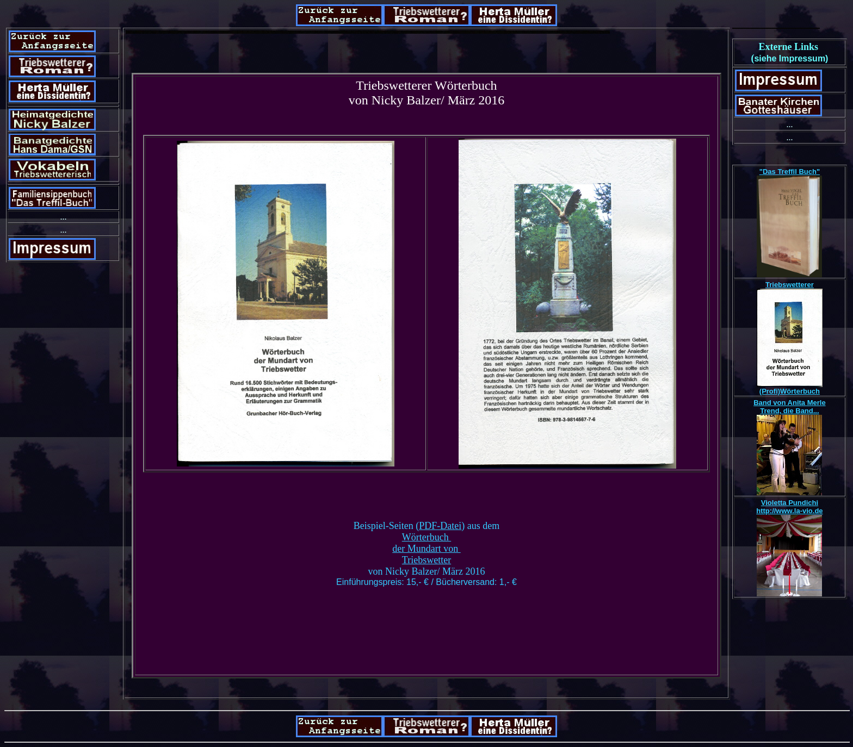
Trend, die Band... (789, 411)
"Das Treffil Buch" (789, 171)
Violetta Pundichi (789, 503)
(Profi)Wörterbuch (789, 391)
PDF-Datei (440, 525)
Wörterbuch (426, 537)
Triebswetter (426, 560)
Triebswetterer (789, 285)
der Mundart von (426, 548)
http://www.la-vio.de (789, 511)
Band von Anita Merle (789, 403)
